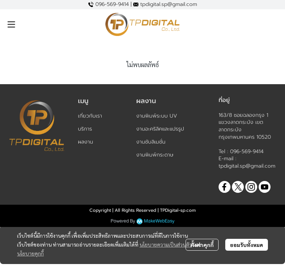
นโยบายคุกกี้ (30, 253)
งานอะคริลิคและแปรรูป (160, 129)
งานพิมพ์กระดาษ (154, 155)
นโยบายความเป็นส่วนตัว (166, 244)
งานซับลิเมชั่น (151, 142)
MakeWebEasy (159, 221)
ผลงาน (85, 142)
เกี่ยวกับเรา (90, 116)
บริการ (85, 129)
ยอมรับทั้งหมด (246, 244)
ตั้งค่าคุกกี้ (202, 244)
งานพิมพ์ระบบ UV (156, 116)
